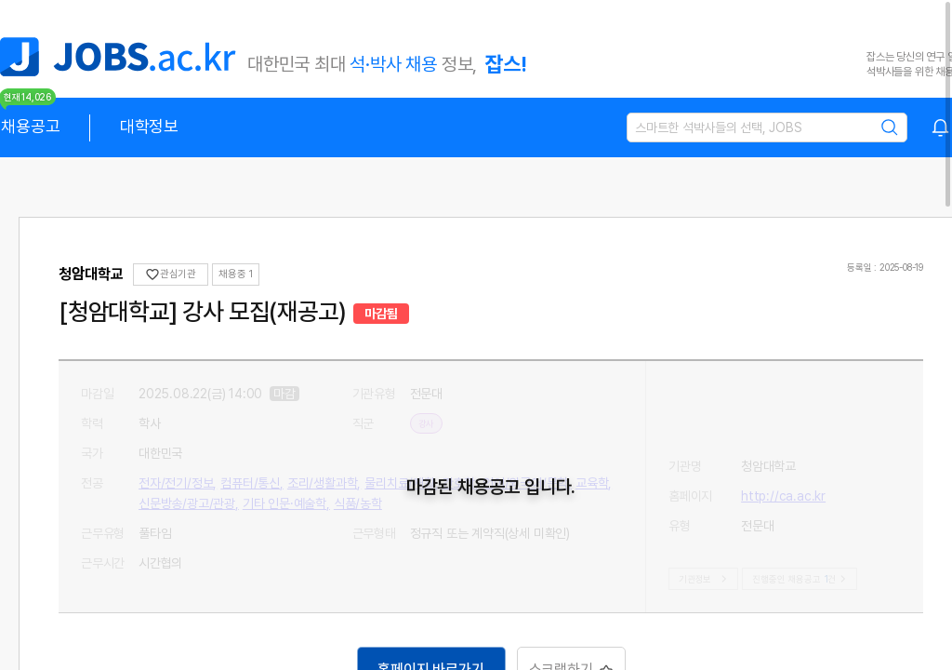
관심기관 (170, 274)
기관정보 (705, 578)
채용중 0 (237, 274)
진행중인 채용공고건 (802, 578)
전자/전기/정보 (447, 453)
